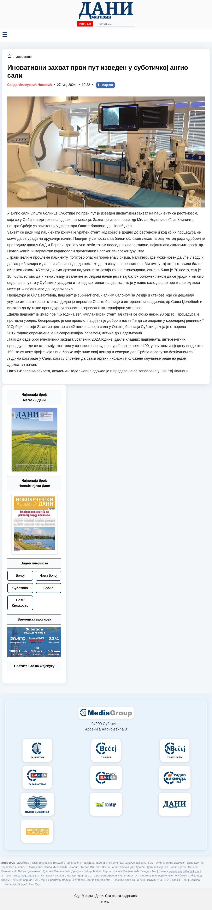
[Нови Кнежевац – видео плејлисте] (20, 602)
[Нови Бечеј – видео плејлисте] (48, 576)
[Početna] (106, 10)
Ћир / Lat (85, 23)
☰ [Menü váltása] (4, 34)
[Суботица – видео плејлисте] (20, 588)
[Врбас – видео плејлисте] (48, 588)
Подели (105, 85)
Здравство (23, 56)
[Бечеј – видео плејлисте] (20, 576)
